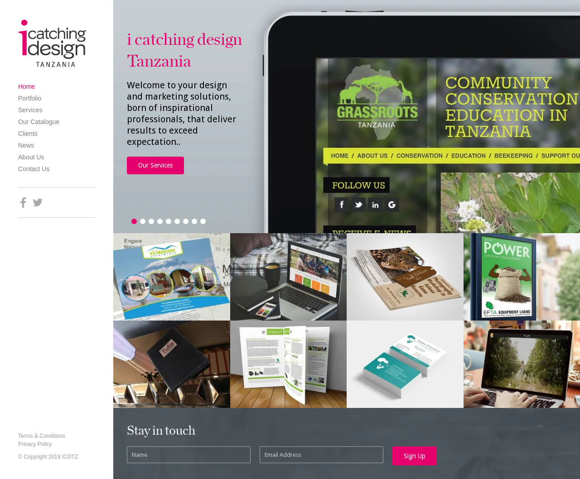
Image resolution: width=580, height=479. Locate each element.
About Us (31, 157)
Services (30, 110)
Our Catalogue (38, 121)
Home (26, 86)
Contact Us (33, 168)
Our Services (155, 165)
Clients (28, 133)
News (26, 145)
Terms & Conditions (41, 436)
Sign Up (414, 456)
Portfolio (29, 98)
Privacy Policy (35, 444)
